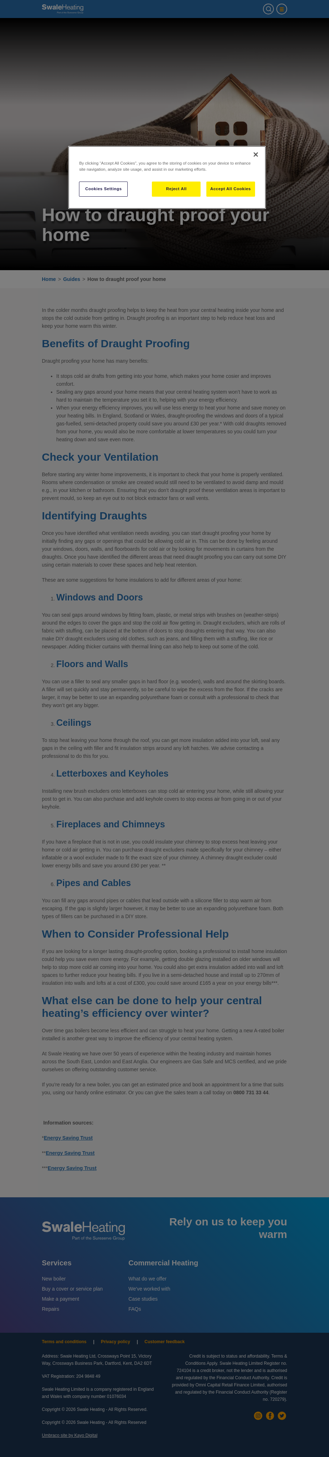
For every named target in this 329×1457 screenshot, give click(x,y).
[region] (167, 177)
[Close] (256, 154)
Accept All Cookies (230, 189)
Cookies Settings (103, 189)
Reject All (176, 189)
